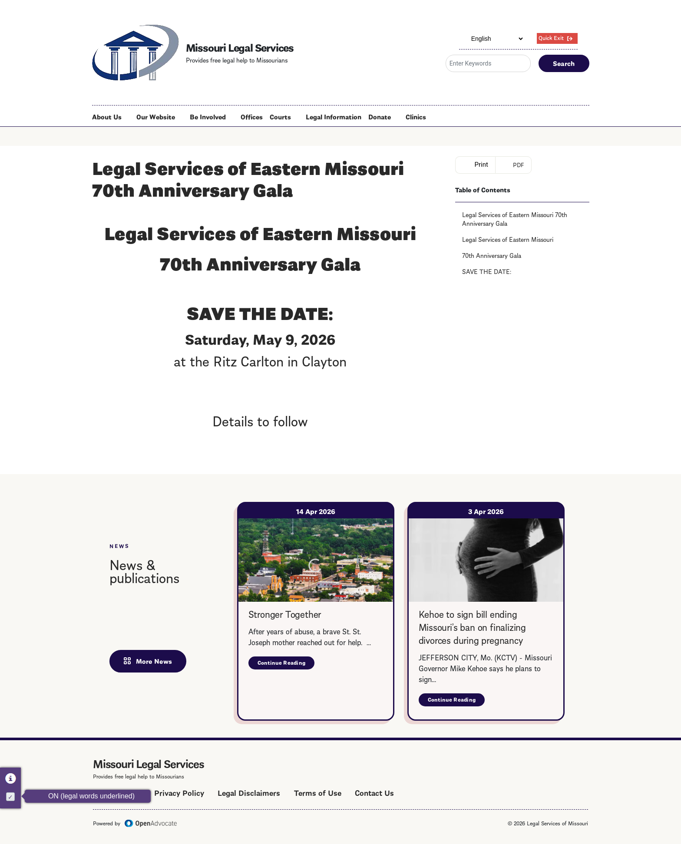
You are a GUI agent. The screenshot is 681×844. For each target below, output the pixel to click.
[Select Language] (491, 39)
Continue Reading (286, 664)
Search (564, 63)
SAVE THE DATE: (486, 271)
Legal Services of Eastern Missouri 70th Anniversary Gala (514, 218)
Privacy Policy (179, 792)
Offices (252, 116)
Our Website (155, 116)
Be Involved (208, 116)
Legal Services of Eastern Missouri (507, 238)
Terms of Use (317, 792)
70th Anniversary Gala (491, 255)
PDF (518, 164)
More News (154, 661)
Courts (280, 116)
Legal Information (333, 116)
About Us (107, 116)
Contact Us (374, 792)
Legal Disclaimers (249, 792)
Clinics (416, 116)
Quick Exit (551, 37)
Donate (379, 116)
